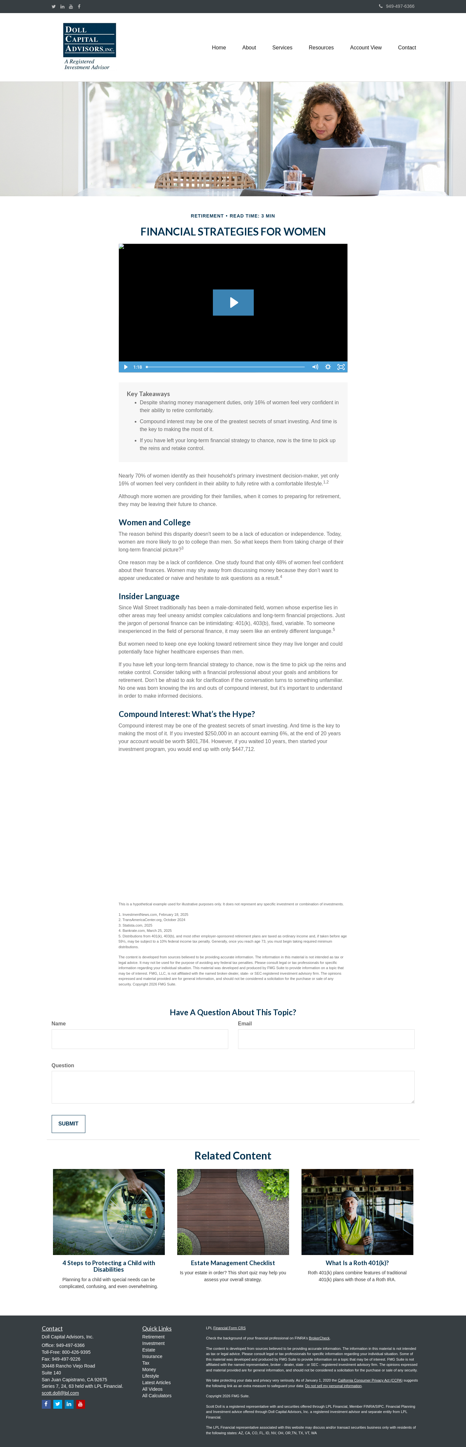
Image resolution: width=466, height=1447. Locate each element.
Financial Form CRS (229, 1328)
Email (245, 1023)
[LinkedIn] (62, 6)
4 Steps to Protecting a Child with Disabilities (108, 1266)
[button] (249, 47)
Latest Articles (156, 1382)
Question (63, 1065)
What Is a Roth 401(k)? (357, 1262)
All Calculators (156, 1395)
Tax (145, 1363)
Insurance (152, 1356)
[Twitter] (54, 6)
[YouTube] (71, 6)
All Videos (152, 1389)
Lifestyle (150, 1376)
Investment (153, 1343)
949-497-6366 (396, 6)
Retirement (153, 1336)
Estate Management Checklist (233, 1262)
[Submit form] (68, 1124)
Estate (148, 1349)
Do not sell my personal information (333, 1386)
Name (59, 1023)
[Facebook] (79, 6)
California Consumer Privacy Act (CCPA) (370, 1380)
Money (149, 1369)
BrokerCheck (319, 1338)
